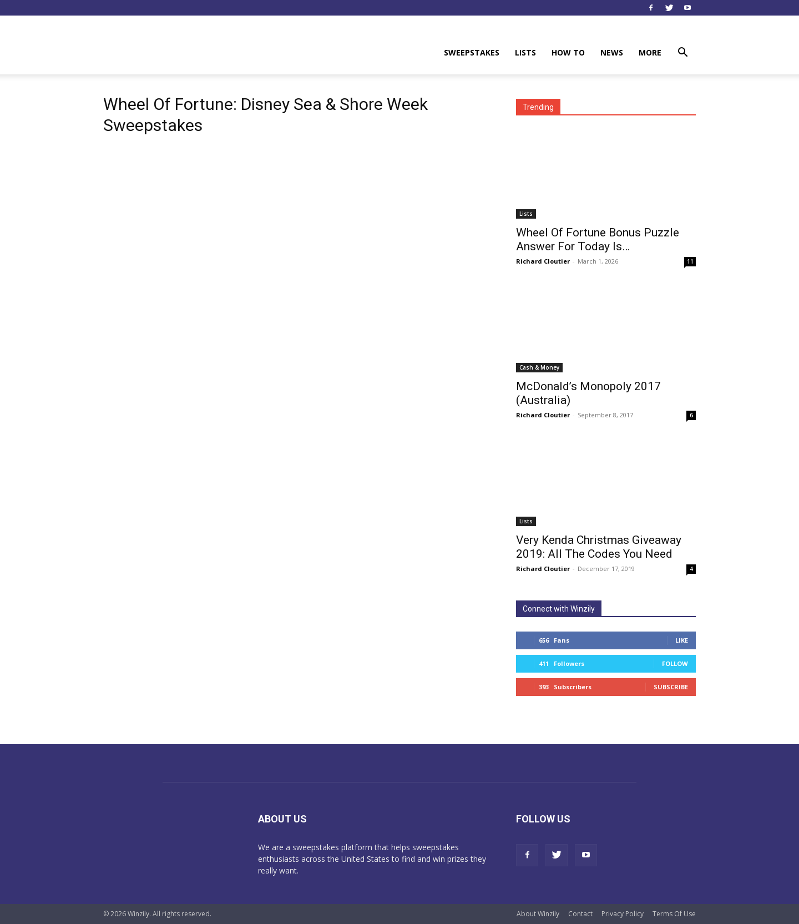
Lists (525, 52)
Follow (675, 663)
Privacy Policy (622, 913)
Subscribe (671, 687)
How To (568, 52)
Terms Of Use (674, 913)
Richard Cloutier (543, 261)
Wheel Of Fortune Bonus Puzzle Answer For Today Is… (597, 239)
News (611, 52)
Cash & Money (539, 367)
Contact (580, 913)
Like (681, 640)
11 (690, 261)
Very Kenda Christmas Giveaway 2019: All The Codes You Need (598, 547)
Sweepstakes (471, 52)
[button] (682, 53)
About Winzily (538, 913)
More (650, 52)
